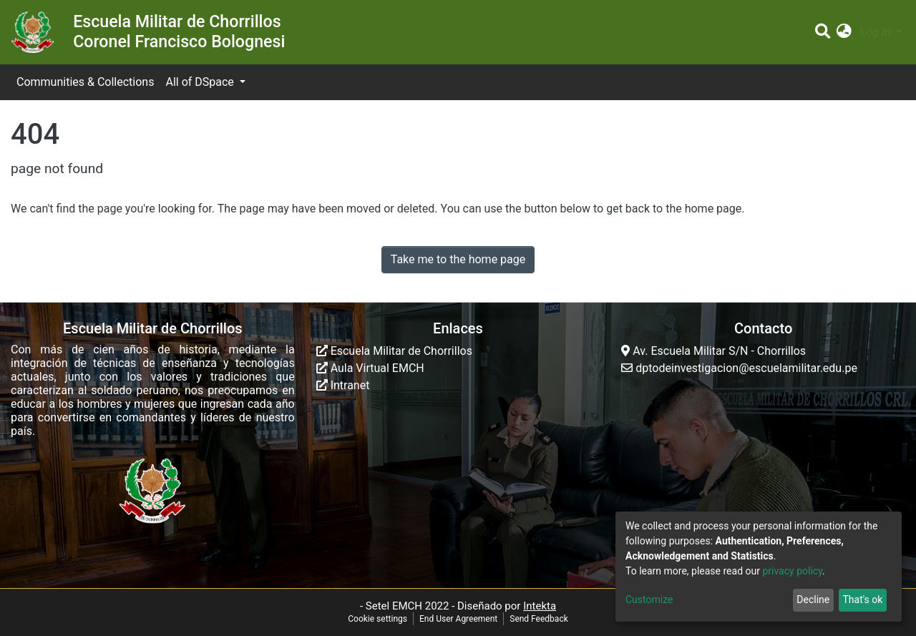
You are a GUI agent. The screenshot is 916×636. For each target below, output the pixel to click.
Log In (876, 32)
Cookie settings (377, 619)
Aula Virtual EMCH (370, 368)
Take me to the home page (458, 259)
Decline (812, 599)
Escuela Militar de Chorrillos (394, 351)
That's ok (862, 599)
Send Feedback (539, 619)
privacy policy (792, 571)
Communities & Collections (85, 82)
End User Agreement (458, 619)
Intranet (343, 385)
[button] (844, 32)
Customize (649, 599)
